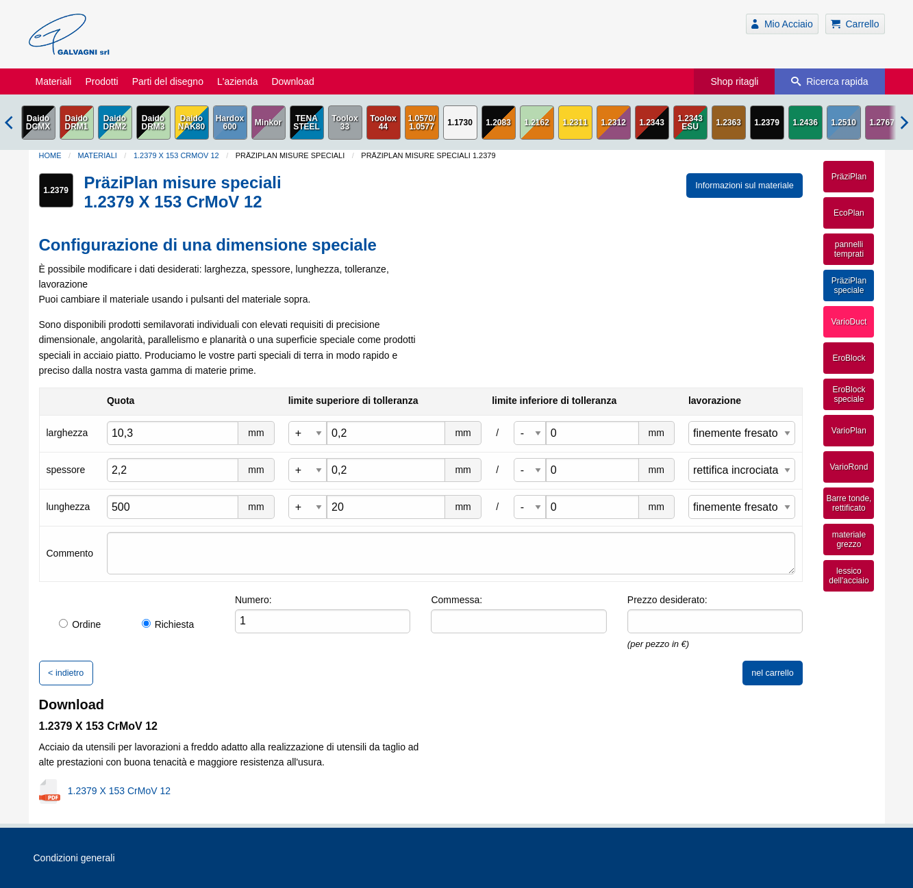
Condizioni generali (74, 857)
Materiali (54, 81)
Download (292, 81)
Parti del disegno (167, 81)
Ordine (80, 624)
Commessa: (456, 599)
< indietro (66, 673)
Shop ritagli (734, 81)
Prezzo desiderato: (667, 599)
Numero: (253, 599)
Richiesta (168, 624)
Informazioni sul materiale (744, 185)
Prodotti (101, 81)
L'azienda (237, 81)
